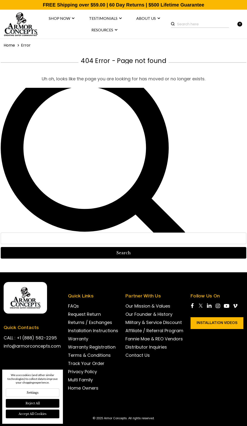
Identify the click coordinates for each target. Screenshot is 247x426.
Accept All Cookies (33, 414)
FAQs (73, 306)
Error (26, 45)
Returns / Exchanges (90, 322)
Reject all (33, 403)
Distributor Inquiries (146, 347)
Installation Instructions (93, 331)
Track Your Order (86, 363)
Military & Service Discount (153, 322)
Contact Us (137, 355)
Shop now (62, 18)
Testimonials (105, 18)
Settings (33, 392)
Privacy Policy (82, 372)
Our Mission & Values (147, 306)
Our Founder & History (148, 314)
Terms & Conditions (89, 355)
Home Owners (83, 388)
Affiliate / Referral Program (154, 331)
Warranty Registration (92, 347)
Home (9, 45)
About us (148, 18)
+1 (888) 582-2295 (37, 338)
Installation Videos (217, 323)
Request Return (84, 314)
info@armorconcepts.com (32, 346)
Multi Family (80, 380)
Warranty (78, 339)
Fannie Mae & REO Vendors (154, 339)
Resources (104, 30)
